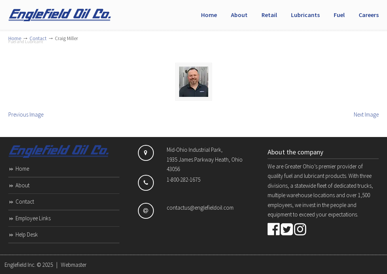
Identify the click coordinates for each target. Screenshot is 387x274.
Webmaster (74, 264)
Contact (24, 201)
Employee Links (33, 218)
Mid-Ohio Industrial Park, (195, 149)
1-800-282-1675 (183, 179)
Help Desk (26, 234)
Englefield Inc (65, 11)
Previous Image (25, 114)
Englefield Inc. (20, 264)
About (22, 185)
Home (22, 168)
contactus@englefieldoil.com (200, 207)
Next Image (366, 114)
